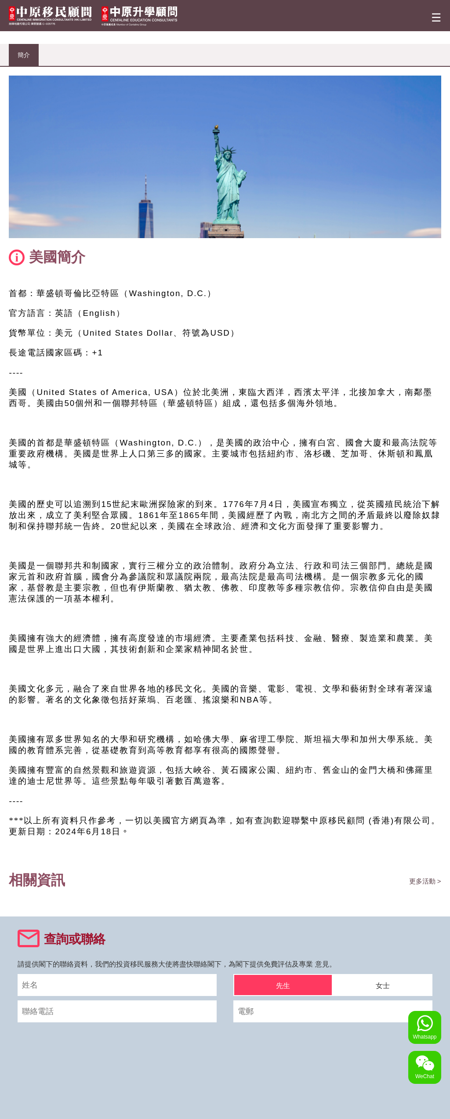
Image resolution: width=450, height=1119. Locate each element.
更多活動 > (425, 881)
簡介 (24, 54)
